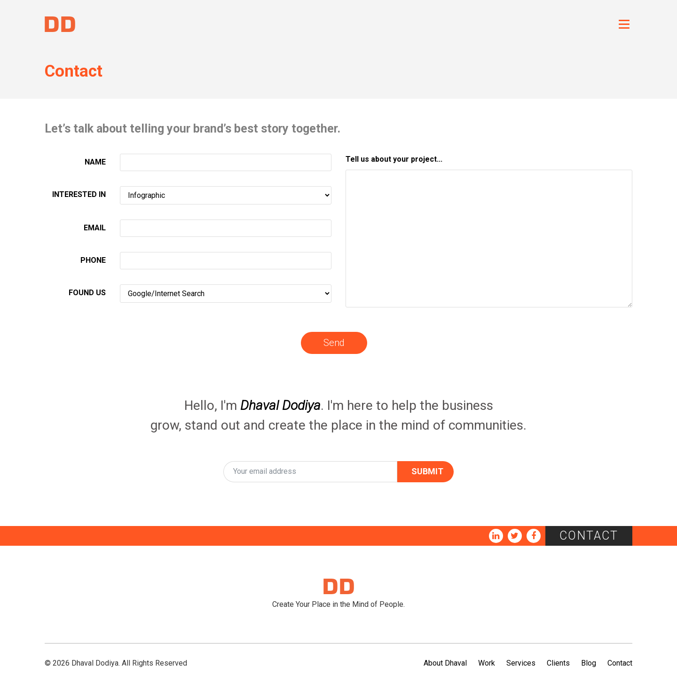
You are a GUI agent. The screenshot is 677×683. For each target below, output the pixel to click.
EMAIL (95, 227)
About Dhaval (445, 663)
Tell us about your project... (394, 159)
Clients (558, 663)
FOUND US (87, 292)
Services (520, 663)
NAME (95, 161)
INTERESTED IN (79, 194)
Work (486, 663)
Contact (588, 535)
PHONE (93, 260)
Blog (588, 663)
